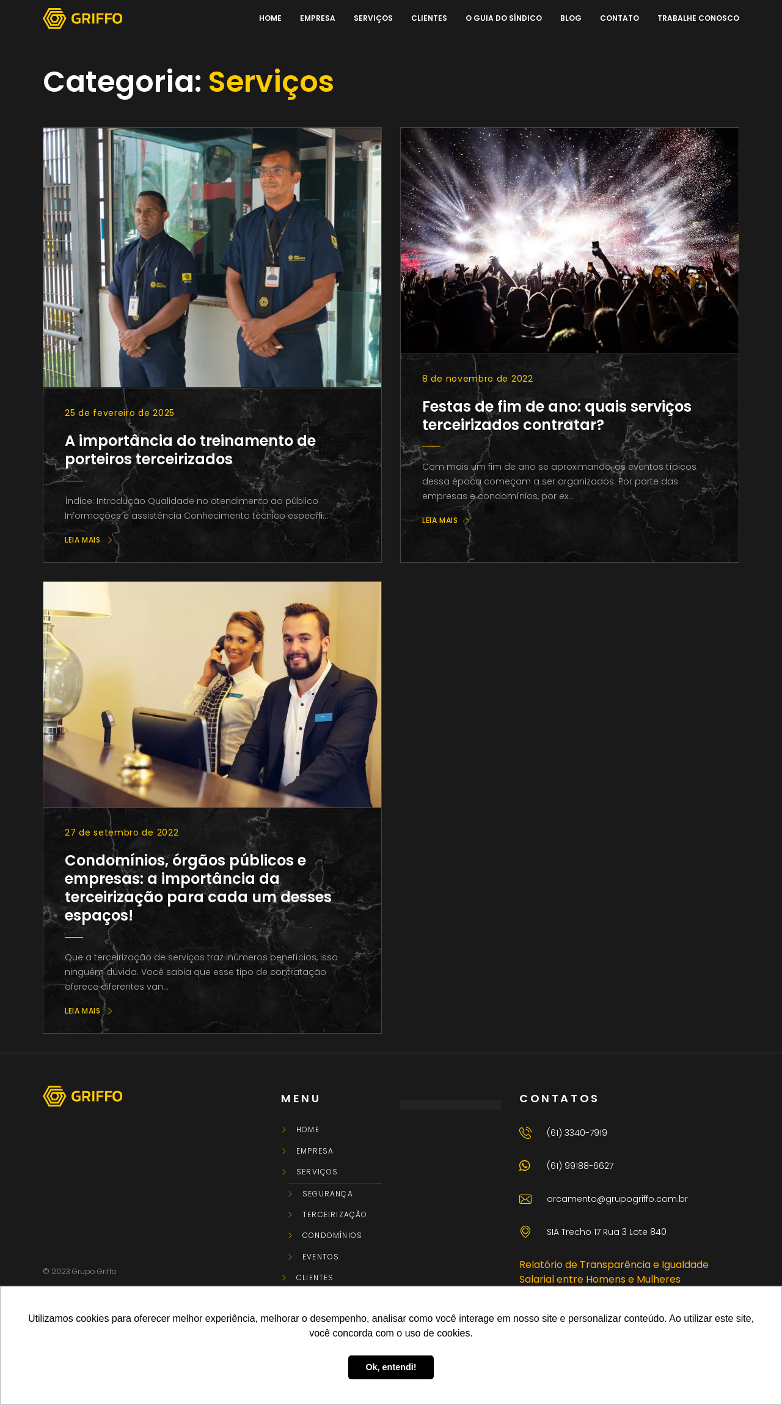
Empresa (315, 1151)
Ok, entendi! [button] (390, 1367)
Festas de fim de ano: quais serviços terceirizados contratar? (557, 415)
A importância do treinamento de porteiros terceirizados (190, 450)
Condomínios (332, 1235)
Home (308, 1129)
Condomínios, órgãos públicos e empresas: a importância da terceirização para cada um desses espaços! (198, 887)
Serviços (317, 1172)
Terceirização (335, 1214)
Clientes (315, 1277)
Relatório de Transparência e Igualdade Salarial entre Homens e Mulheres (614, 1272)
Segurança (327, 1194)
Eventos (320, 1257)
